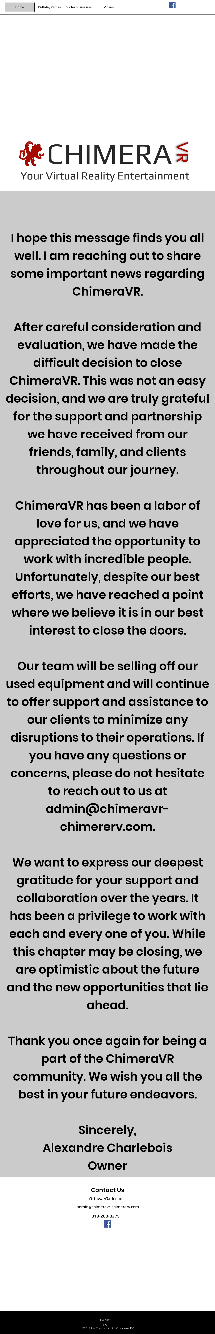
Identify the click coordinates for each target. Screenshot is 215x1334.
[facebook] (172, 5)
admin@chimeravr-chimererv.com (108, 1206)
